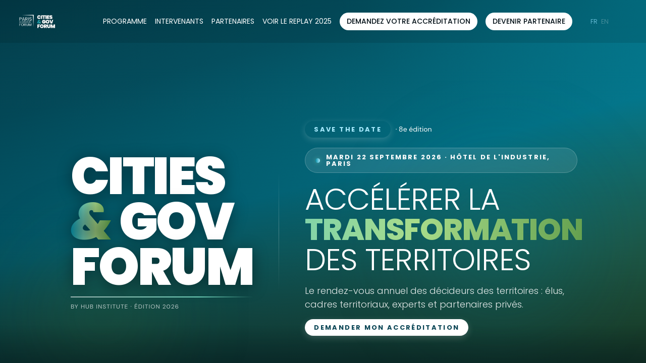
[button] (408, 21)
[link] (125, 22)
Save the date (347, 129)
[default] (297, 22)
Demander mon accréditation (386, 327)
